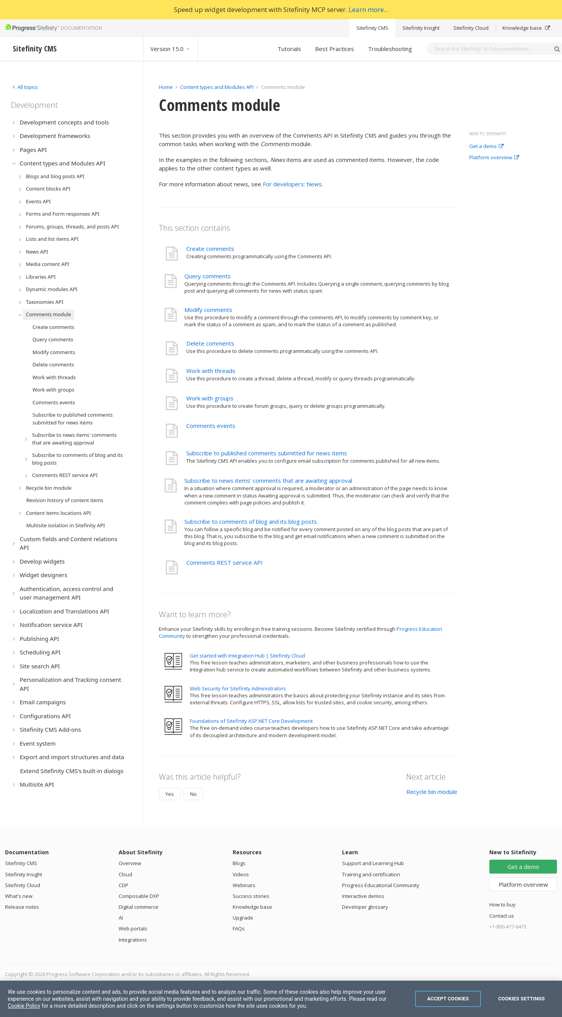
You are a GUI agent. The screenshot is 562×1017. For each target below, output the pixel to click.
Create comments (210, 248)
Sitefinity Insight (420, 27)
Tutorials (289, 49)
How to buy (502, 904)
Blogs (239, 863)
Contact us (501, 915)
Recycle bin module (431, 792)
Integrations (133, 939)
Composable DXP (139, 896)
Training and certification (371, 874)
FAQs (239, 928)
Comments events (210, 425)
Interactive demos (363, 896)
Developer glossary (365, 906)
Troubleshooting (390, 49)
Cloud (125, 874)
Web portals (133, 928)
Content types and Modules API (217, 86)
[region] (281, 999)
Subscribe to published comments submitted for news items (266, 453)
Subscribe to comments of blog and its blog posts (250, 521)
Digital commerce (138, 906)
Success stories (251, 896)
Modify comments (208, 309)
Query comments (207, 276)
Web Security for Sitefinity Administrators (238, 688)
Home (166, 86)
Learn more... (368, 9)
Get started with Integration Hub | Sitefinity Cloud (247, 655)
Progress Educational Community (380, 885)
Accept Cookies (448, 999)
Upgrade (243, 917)
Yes (169, 793)
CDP (123, 885)
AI (121, 917)
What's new (18, 896)
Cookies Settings (521, 999)
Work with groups (209, 398)
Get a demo (486, 146)
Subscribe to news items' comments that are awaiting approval (268, 480)
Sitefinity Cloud (471, 27)
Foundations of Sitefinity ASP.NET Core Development (251, 720)
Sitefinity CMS (372, 27)
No (193, 793)
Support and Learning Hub (373, 863)
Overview (130, 863)
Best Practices (334, 49)
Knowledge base (526, 27)
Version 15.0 (170, 49)
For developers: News (292, 184)
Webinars (244, 885)
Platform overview (494, 158)
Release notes (22, 906)
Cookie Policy (24, 1006)
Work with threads (210, 371)
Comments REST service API (224, 562)
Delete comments (210, 343)
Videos (241, 874)
